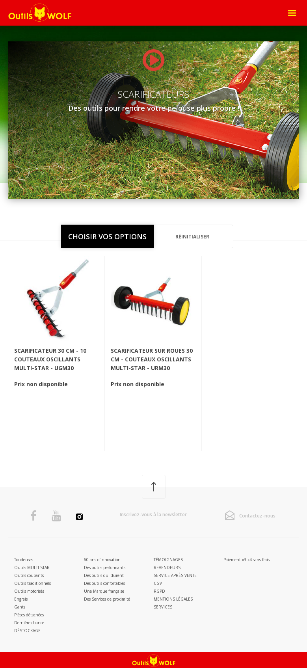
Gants (19, 607)
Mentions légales (173, 599)
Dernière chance (29, 622)
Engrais (21, 599)
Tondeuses (23, 559)
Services (163, 607)
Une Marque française (104, 591)
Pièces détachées (29, 615)
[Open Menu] (292, 13)
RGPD (159, 591)
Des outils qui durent (104, 575)
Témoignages (168, 559)
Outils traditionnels (32, 583)
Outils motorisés (29, 591)
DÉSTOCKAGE (27, 630)
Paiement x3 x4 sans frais (246, 559)
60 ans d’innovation (102, 559)
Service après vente (175, 575)
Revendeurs (167, 567)
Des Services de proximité (107, 599)
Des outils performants (104, 567)
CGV (158, 583)
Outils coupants (29, 575)
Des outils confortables (104, 583)
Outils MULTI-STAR (32, 567)
